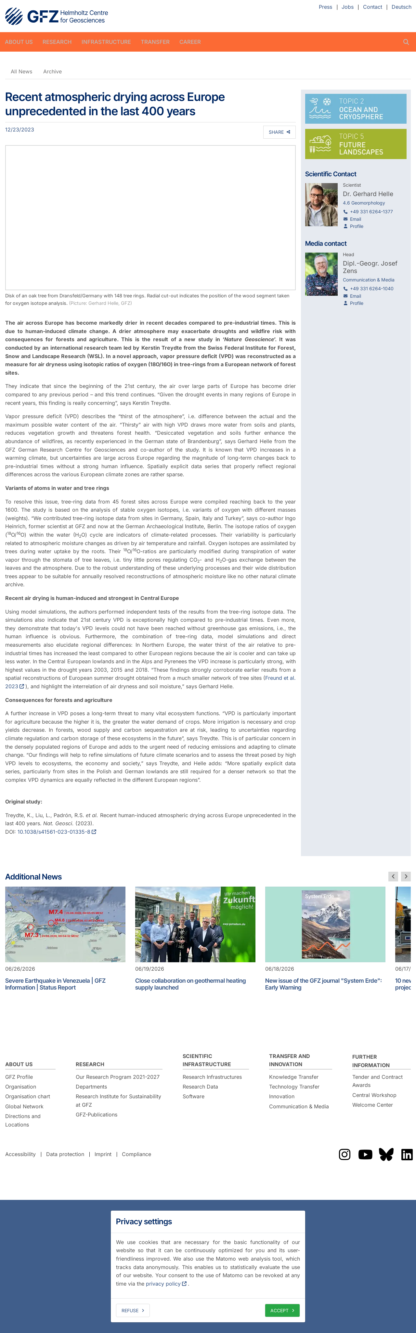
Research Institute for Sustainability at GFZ (118, 1100)
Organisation (20, 1086)
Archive (52, 71)
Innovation (281, 1096)
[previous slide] (393, 876)
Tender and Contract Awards (377, 1081)
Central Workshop (374, 1095)
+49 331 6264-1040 (372, 288)
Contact (372, 7)
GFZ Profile (19, 1077)
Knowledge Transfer (293, 1077)
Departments (91, 1086)
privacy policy (163, 1283)
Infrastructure (106, 42)
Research (57, 42)
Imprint (103, 1154)
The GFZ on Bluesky (386, 1154)
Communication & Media (299, 1106)
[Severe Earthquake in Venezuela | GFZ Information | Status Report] (65, 924)
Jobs (348, 7)
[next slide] (406, 876)
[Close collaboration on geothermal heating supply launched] (195, 924)
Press (325, 7)
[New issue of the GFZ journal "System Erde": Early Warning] (325, 924)
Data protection (65, 1154)
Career (190, 42)
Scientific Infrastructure (207, 1060)
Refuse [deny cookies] (130, 1310)
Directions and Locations (23, 1120)
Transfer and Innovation (289, 1060)
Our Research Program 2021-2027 (118, 1077)
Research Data (200, 1086)
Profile (356, 226)
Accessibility (20, 1154)
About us (19, 42)
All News (21, 71)
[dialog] (208, 1266)
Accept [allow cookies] (279, 1310)
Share (276, 132)
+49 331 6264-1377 (371, 211)
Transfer (155, 42)
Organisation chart (27, 1096)
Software (193, 1096)
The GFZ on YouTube (365, 1154)
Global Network (24, 1106)
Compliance (136, 1154)
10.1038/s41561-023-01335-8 (54, 831)
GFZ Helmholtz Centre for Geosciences (56, 16)
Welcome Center (372, 1105)
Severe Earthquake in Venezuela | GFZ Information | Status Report (55, 984)
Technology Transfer (294, 1086)
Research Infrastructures (212, 1077)
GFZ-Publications (96, 1114)
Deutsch (401, 7)
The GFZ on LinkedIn (407, 1154)
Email (355, 219)
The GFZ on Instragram (344, 1154)
